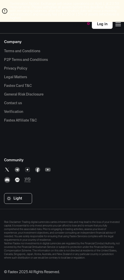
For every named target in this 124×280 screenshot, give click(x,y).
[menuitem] (22, 51)
